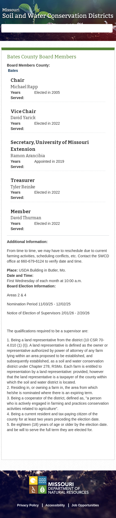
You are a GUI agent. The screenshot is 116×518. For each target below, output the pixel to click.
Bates (13, 70)
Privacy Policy (28, 505)
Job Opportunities (85, 505)
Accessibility (55, 505)
